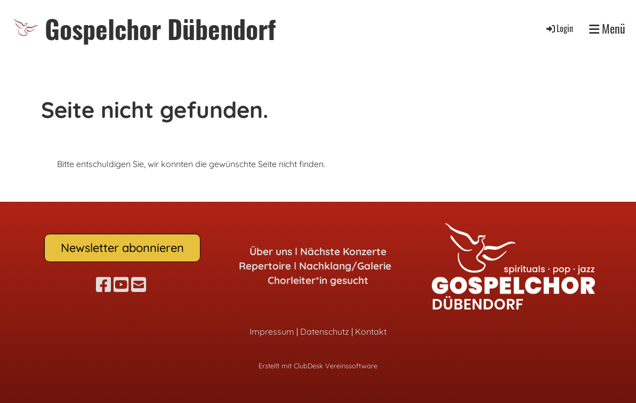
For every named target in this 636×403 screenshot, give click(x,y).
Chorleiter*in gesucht (318, 280)
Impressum (271, 331)
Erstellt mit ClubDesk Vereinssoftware (318, 365)
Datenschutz (324, 331)
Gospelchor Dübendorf (160, 28)
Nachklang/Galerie (345, 265)
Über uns (270, 251)
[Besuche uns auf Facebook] (103, 284)
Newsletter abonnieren (122, 247)
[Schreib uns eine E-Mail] (138, 284)
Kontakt (371, 331)
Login (559, 28)
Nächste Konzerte (343, 251)
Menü (607, 28)
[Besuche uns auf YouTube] (121, 284)
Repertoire (265, 265)
